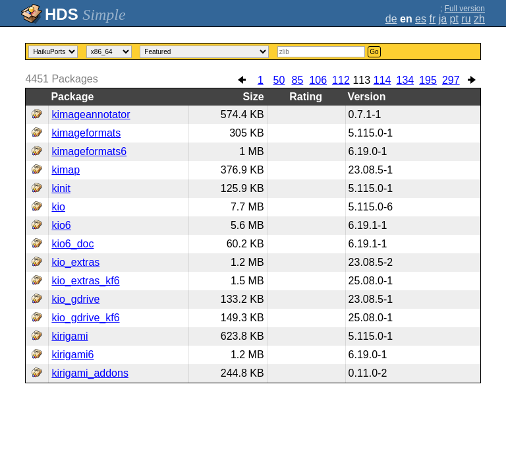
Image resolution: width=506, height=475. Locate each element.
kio (58, 206)
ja (443, 18)
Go (374, 51)
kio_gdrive (75, 299)
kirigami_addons (89, 373)
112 (341, 80)
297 (451, 80)
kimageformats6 (88, 151)
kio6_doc (72, 243)
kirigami (69, 336)
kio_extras (75, 262)
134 (405, 80)
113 (361, 80)
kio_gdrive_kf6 (85, 317)
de (391, 18)
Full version (465, 8)
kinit (60, 188)
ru (465, 18)
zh (479, 18)
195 (428, 80)
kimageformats (86, 133)
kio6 (60, 225)
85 (297, 80)
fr (432, 18)
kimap (65, 169)
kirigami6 (72, 354)
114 (382, 80)
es (420, 18)
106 (318, 80)
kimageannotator (90, 114)
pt (454, 18)
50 (279, 80)
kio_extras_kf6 (85, 280)
